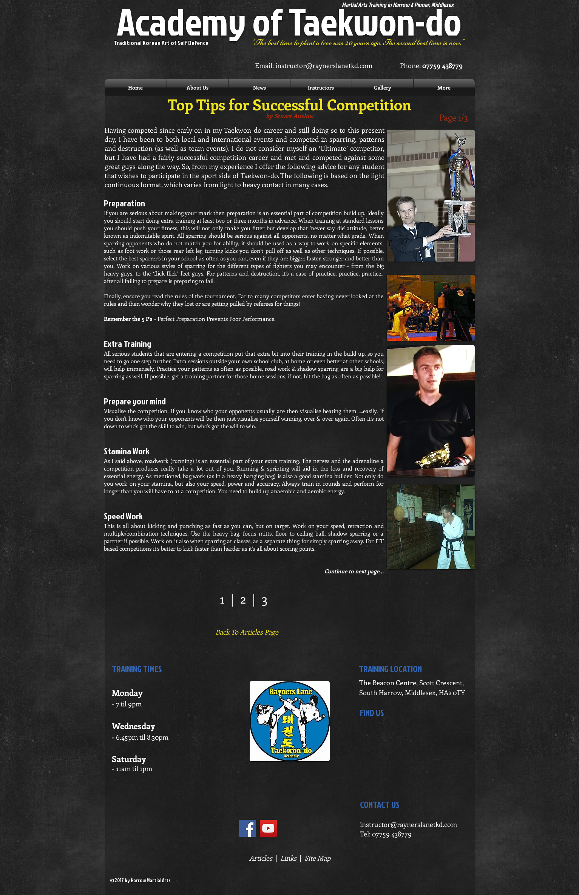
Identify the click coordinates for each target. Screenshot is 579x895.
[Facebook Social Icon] (247, 828)
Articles (260, 857)
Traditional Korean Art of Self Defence (161, 43)
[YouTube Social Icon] (268, 828)
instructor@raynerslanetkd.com (323, 65)
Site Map (317, 857)
